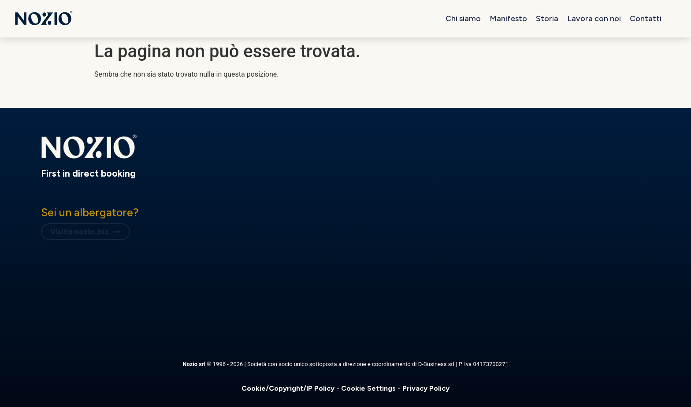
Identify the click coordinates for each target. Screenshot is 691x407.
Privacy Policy (426, 388)
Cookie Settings (369, 388)
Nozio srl (194, 364)
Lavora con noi (594, 18)
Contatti (645, 18)
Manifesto (508, 18)
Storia (547, 18)
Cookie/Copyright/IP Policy (288, 388)
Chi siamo (463, 18)
